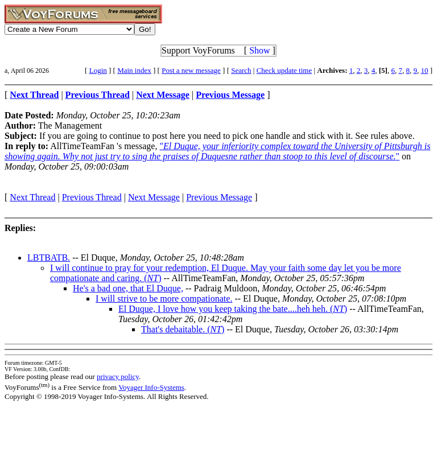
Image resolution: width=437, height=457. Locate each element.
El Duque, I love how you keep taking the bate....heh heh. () (232, 309)
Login (98, 70)
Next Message (154, 197)
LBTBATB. (48, 257)
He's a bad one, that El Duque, (128, 288)
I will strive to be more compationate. (164, 298)
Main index (134, 70)
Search (241, 70)
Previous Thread (92, 197)
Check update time (284, 70)
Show (259, 50)
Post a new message (191, 70)
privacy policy (118, 376)
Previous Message (219, 197)
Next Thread (32, 197)
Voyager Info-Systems (151, 387)
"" (217, 151)
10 (424, 70)
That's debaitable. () (182, 329)
